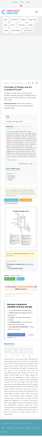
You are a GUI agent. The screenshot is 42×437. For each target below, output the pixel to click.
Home (3, 428)
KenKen (23, 19)
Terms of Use (10, 428)
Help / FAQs (36, 428)
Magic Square (33, 19)
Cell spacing (11, 176)
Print (20, 279)
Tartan (6, 30)
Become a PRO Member (16, 335)
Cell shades (11, 178)
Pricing (28, 2)
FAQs (22, 2)
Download (10, 279)
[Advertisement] (21, 58)
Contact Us (15, 2)
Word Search (28, 30)
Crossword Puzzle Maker (25, 287)
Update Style (26, 200)
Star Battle (22, 25)
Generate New (11, 200)
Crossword (14, 19)
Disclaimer (28, 428)
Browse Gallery (11, 203)
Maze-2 (13, 25)
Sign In (15, 337)
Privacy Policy (19, 428)
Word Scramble (15, 30)
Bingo (5, 19)
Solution (10, 180)
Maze (5, 25)
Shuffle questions (11, 160)
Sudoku (30, 25)
